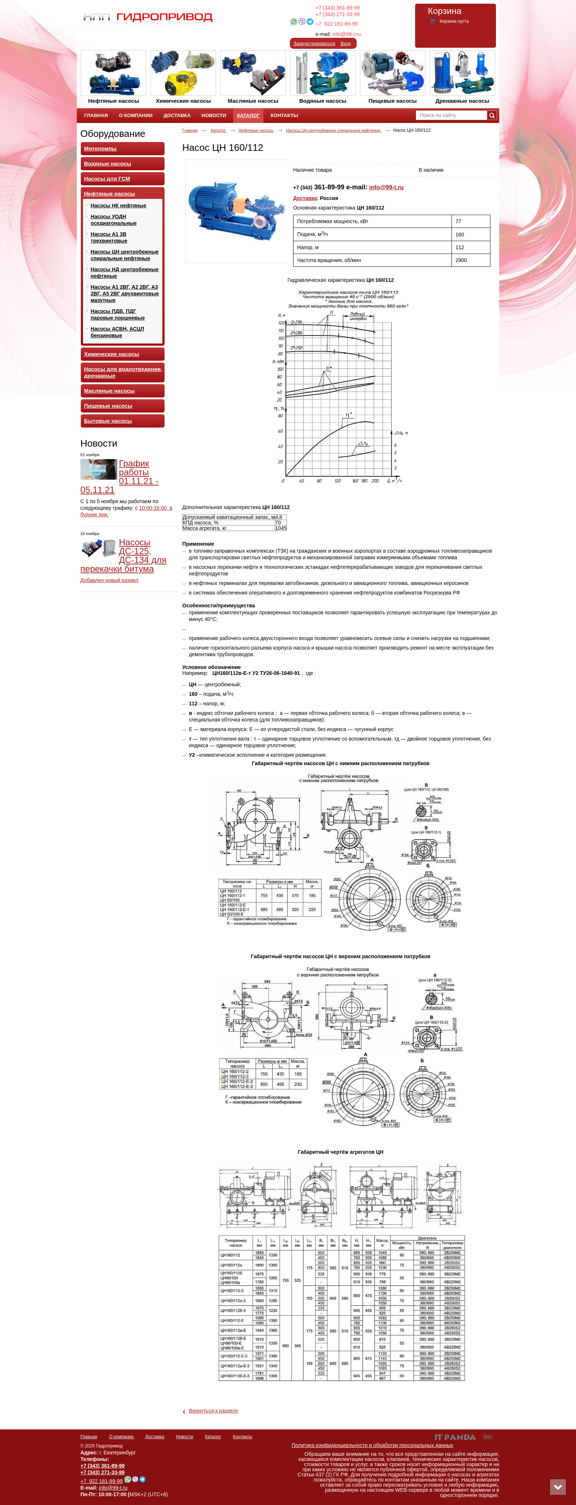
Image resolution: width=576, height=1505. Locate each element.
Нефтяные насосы (256, 130)
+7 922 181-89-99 (337, 24)
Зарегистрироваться (314, 43)
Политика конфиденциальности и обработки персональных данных (372, 1445)
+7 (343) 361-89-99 (338, 8)
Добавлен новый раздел (109, 580)
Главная (190, 130)
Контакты (242, 1436)
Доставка (305, 198)
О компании (122, 1436)
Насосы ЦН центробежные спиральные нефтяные (334, 130)
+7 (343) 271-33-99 (338, 14)
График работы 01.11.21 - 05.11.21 (119, 476)
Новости (99, 443)
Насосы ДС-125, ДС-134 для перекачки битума (123, 555)
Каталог (248, 115)
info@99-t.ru (346, 34)
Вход (345, 43)
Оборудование (112, 133)
